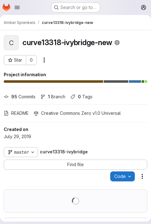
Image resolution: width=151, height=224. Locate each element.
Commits (19, 96)
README (16, 113)
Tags (81, 96)
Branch (52, 96)
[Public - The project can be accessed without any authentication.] (117, 42)
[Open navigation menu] (17, 7)
